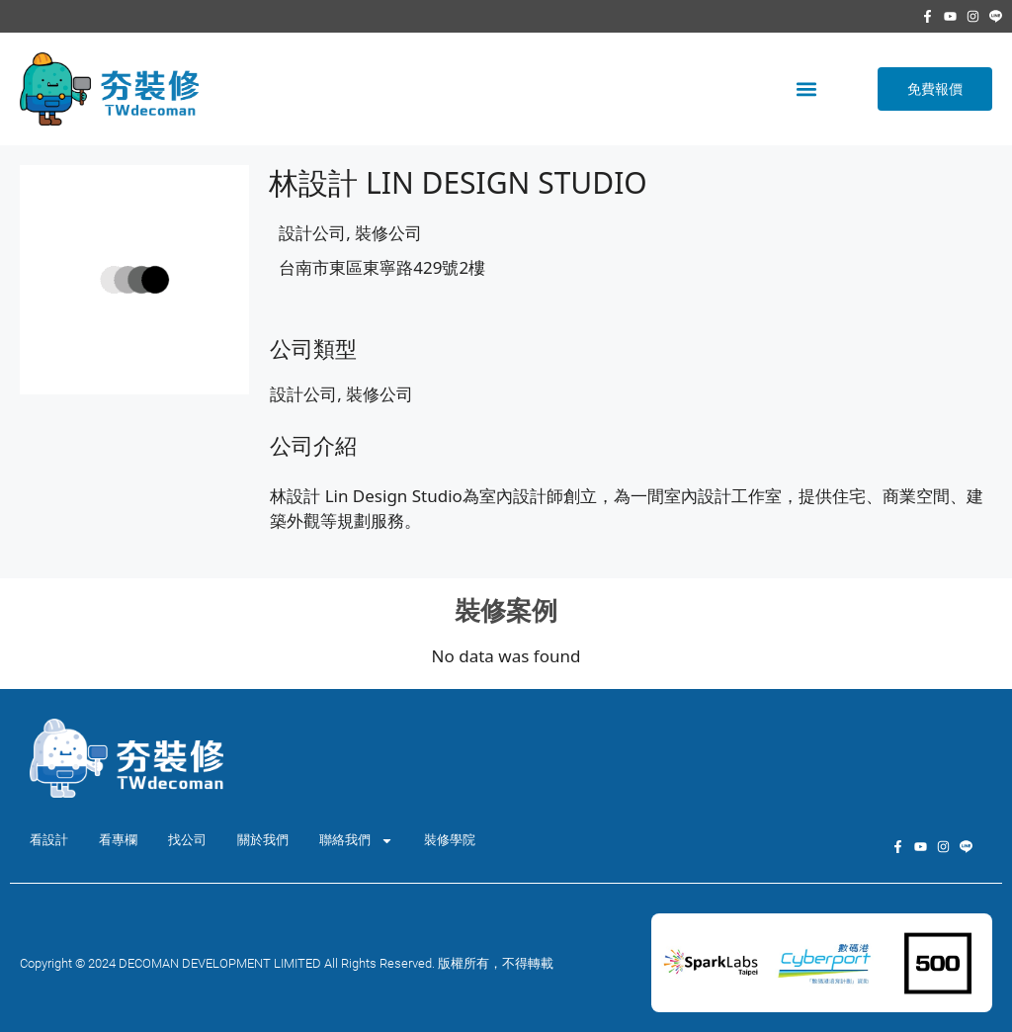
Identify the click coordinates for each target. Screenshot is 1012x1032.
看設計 (49, 839)
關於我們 (263, 839)
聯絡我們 (356, 840)
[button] (806, 88)
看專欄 (118, 839)
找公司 (187, 839)
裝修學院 (449, 839)
